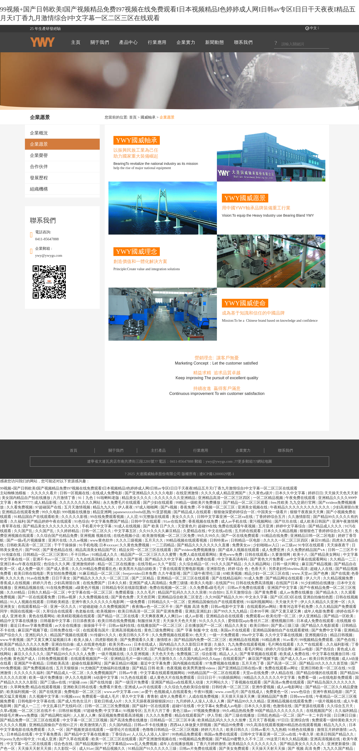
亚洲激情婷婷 (84, 564)
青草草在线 (11, 526)
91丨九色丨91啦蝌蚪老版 (99, 498)
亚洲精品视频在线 (29, 588)
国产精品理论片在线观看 (171, 649)
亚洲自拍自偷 (63, 644)
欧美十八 (301, 555)
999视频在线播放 (76, 512)
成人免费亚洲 (273, 550)
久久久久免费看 (159, 715)
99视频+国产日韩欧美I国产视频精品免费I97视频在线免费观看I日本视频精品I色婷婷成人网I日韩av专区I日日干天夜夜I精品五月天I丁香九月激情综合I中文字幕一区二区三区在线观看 (148, 488)
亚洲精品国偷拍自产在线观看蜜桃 (216, 602)
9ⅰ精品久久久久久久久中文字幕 (270, 678)
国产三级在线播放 (240, 715)
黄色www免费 (231, 555)
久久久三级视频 (129, 540)
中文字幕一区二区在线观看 (29, 744)
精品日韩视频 (342, 635)
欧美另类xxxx (120, 644)
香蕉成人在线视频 (15, 583)
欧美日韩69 (259, 625)
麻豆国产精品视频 (317, 564)
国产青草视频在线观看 (259, 654)
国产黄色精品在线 (58, 550)
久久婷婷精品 (68, 531)
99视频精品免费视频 (196, 739)
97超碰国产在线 (48, 507)
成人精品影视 (46, 502)
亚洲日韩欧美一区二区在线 (324, 668)
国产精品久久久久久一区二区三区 (101, 578)
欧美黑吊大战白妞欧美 (138, 569)
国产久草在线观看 (74, 739)
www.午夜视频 (12, 640)
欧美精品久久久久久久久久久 (253, 744)
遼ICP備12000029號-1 (216, 474)
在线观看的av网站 (262, 607)
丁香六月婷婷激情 (211, 744)
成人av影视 (194, 616)
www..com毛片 (227, 692)
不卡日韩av (80, 555)
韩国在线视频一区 (25, 611)
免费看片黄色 (111, 687)
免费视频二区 (188, 654)
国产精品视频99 (88, 744)
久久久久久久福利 (29, 673)
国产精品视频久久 (110, 749)
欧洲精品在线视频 (244, 640)
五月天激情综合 (239, 592)
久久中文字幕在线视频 (284, 635)
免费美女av (242, 545)
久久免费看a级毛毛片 (207, 588)
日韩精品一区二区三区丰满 (173, 720)
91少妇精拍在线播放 (318, 583)
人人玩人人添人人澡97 (151, 734)
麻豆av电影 (304, 649)
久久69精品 (16, 592)
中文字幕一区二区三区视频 (85, 720)
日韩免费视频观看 (53, 659)
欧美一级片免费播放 (46, 678)
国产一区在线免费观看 (240, 536)
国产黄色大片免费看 (267, 559)
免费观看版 (125, 592)
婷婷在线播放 (115, 649)
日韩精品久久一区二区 (167, 602)
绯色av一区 (71, 649)
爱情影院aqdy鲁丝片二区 (249, 621)
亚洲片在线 (58, 540)
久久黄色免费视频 (134, 545)
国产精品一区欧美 (339, 616)
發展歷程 (39, 177)
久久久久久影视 (75, 517)
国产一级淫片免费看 (132, 682)
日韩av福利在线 (121, 625)
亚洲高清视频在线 (126, 630)
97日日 (283, 720)
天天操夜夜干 (338, 545)
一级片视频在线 (111, 654)
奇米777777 (23, 502)
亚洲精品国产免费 (272, 696)
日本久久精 (117, 583)
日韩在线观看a (257, 555)
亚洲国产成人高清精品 (148, 583)
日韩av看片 (260, 730)
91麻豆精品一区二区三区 (100, 573)
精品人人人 (228, 654)
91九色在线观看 (134, 678)
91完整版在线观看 (154, 517)
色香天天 (259, 569)
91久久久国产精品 (226, 564)
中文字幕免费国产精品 (110, 521)
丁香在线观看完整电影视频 (182, 569)
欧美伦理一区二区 (281, 616)
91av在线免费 (175, 521)
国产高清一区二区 (282, 663)
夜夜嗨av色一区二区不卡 (153, 607)
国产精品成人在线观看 (193, 512)
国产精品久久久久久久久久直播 (203, 545)
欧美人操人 (83, 640)
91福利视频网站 (260, 602)
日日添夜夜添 (84, 621)
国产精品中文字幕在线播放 (87, 734)
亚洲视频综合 (316, 635)
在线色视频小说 (127, 536)
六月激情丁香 (64, 498)
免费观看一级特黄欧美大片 (335, 720)
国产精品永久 (327, 592)
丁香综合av (120, 734)
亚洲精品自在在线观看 (225, 616)
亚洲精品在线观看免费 (21, 512)
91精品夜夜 (271, 640)
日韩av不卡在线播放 (151, 725)
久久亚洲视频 (138, 654)
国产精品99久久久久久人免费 (71, 654)
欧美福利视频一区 (21, 692)
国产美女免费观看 (234, 749)
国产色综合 (325, 649)
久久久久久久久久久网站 (80, 502)
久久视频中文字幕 (44, 696)
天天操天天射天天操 (269, 749)
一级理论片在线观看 (123, 730)
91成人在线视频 (127, 526)
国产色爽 (321, 573)
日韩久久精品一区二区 (47, 592)
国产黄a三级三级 (285, 625)
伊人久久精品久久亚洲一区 (323, 602)
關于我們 (115, 450)
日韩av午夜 (128, 673)
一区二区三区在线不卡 (37, 711)
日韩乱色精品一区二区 (276, 715)
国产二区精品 (143, 578)
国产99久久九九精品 (231, 611)
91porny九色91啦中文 (18, 739)
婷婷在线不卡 (347, 611)
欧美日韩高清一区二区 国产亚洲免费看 (150, 611)
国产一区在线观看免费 (37, 597)
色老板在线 (85, 611)
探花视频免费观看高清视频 (121, 715)
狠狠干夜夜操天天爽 (307, 512)
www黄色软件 (102, 540)
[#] (301, 44)
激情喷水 (165, 640)
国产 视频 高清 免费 (192, 607)
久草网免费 (19, 687)
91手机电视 (88, 545)
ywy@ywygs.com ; (220, 461)
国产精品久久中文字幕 (164, 559)
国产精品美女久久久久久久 (303, 744)
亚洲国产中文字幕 (282, 588)
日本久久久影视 (257, 706)
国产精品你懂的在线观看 (317, 673)
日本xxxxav (108, 545)
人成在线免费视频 (203, 696)
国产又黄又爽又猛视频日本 (49, 640)
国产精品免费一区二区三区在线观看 (30, 720)
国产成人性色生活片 (75, 701)
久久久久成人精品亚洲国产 (224, 493)
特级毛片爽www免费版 (19, 715)
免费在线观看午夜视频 (237, 526)
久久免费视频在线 (94, 597)
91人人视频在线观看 (27, 602)
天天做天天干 (287, 602)
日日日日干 (207, 678)
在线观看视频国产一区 (90, 659)
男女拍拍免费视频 (61, 573)
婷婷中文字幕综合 (291, 526)
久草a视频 (8, 711)
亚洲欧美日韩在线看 (80, 687)
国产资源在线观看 (309, 706)
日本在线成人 (145, 644)
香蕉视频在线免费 (203, 521)
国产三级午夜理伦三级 (202, 573)
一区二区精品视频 (268, 498)
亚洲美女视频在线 (253, 507)
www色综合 (301, 692)
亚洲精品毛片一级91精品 (131, 659)
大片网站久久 (217, 682)
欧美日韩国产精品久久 (335, 734)
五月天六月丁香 (157, 711)
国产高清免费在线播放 (129, 720)
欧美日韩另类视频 (324, 659)
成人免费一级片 (31, 569)
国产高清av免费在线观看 (284, 682)
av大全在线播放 (68, 625)
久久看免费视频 (20, 507)
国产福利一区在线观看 (151, 706)
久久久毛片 (146, 592)
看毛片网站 (254, 649)
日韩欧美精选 (58, 602)
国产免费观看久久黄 (137, 640)
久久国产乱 (24, 531)
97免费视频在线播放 (222, 663)
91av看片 (290, 640)
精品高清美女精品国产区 (96, 550)
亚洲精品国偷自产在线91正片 (54, 725)
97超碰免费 (92, 711)
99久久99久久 (208, 536)
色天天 (201, 635)
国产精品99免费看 (229, 725)
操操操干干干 (95, 625)
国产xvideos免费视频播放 (195, 550)
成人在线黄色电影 (91, 644)
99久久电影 (51, 512)
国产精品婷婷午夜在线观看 (50, 521)
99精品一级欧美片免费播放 (198, 502)
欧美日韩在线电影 (29, 573)
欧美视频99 (106, 611)
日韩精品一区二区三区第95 (46, 555)
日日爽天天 (139, 649)
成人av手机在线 (234, 521)
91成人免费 (254, 578)
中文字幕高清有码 (232, 559)
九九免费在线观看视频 (247, 644)
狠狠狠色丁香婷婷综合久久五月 (326, 531)
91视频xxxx (70, 696)
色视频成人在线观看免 (173, 692)
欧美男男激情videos (199, 668)
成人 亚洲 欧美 (14, 616)
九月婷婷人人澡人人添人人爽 (200, 701)
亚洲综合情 (300, 720)
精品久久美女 (236, 625)
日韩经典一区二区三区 (231, 687)
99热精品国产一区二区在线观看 (214, 673)
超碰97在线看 (183, 706)
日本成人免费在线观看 (315, 621)
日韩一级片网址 (286, 564)
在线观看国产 (234, 659)
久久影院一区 (65, 749)
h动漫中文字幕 (106, 678)
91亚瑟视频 (162, 512)
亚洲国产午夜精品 (29, 663)
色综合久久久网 (57, 564)
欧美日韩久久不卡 (134, 635)
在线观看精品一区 (33, 607)
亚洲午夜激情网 (345, 521)
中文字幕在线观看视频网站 (163, 673)
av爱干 (146, 692)
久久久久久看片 (44, 493)
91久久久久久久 (212, 621)
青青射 (152, 696)
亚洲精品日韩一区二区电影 (313, 536)
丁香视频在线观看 (246, 682)
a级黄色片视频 (87, 588)
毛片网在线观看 (281, 644)
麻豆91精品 (321, 540)
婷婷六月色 (42, 583)
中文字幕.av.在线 (228, 649)
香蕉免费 (188, 507)
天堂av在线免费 (256, 673)
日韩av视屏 (67, 597)
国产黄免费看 (266, 592)
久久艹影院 (167, 564)
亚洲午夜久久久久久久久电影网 (98, 602)
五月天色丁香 (253, 663)
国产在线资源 (50, 692)
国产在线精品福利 (227, 578)
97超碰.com (78, 682)
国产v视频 (169, 507)
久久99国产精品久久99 (224, 597)
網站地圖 (264, 461)
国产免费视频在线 (38, 668)
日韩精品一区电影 (246, 540)
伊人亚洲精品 (310, 616)
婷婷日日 (315, 493)
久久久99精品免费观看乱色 (94, 569)
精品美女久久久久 (137, 498)
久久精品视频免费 (338, 578)
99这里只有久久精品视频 (288, 739)
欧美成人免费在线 (294, 654)
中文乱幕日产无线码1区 (63, 706)
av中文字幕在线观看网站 (307, 559)
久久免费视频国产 (114, 607)
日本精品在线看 (20, 734)
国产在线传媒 (101, 682)
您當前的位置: (117, 117)
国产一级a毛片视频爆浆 (26, 540)
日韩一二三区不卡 (343, 550)
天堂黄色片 (187, 526)
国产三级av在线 (53, 682)
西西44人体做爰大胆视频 (191, 725)
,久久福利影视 (337, 644)
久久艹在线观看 (310, 644)
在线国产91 (224, 583)
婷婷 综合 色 (238, 569)
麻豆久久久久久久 (29, 654)
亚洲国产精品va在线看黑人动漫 (177, 682)
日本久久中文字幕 (290, 493)
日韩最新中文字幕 (55, 621)
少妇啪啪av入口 (266, 545)
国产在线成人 (252, 692)
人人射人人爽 (85, 715)
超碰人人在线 (322, 569)
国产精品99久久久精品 (246, 701)
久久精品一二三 (343, 559)
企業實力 (243, 450)
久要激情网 (281, 555)
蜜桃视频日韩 (283, 621)
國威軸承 (148, 117)
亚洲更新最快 (339, 744)
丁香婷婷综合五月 (271, 517)
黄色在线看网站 (42, 616)
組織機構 (39, 189)
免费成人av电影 (229, 706)
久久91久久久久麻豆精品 (160, 531)
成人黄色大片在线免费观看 (172, 678)
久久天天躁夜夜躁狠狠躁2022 (149, 701)
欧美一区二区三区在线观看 (114, 739)
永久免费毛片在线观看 (122, 502)
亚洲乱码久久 (37, 635)
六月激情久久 (166, 659)
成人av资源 (203, 649)
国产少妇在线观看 (158, 502)
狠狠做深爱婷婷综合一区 (235, 512)
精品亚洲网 (102, 512)
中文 (314, 28)
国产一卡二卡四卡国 (314, 715)
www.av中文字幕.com (122, 692)
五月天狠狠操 (67, 668)
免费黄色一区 (277, 692)
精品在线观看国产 (190, 715)
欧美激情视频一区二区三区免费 (169, 536)
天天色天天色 (163, 654)
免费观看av (255, 616)
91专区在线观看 (311, 545)
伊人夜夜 (126, 507)
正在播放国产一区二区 (204, 625)
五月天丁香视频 (262, 720)
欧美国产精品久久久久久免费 (25, 644)
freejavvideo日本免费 (139, 573)
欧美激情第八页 (93, 725)
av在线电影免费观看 (336, 678)
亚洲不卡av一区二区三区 (54, 559)
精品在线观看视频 (45, 687)
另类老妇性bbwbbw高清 (288, 569)
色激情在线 (283, 706)
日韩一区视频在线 (75, 493)
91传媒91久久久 (103, 635)
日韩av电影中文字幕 (228, 607)
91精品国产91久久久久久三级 (153, 749)
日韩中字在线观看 (146, 521)
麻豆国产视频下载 (33, 630)
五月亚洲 (266, 526)
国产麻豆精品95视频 (121, 663)
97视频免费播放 (207, 711)
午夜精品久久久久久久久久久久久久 (300, 507)
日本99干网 (260, 611)
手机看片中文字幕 (97, 526)
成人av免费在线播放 (296, 592)
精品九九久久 (104, 507)
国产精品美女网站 (325, 555)
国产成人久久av (293, 659)
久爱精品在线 (194, 531)
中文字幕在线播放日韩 (331, 654)
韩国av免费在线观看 (221, 734)
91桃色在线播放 (301, 730)
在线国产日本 (287, 583)
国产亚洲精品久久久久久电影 (149, 493)
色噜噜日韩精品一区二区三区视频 (170, 730)
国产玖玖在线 (286, 521)
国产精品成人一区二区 (65, 673)
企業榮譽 (39, 155)
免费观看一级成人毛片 (101, 696)
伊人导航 (215, 715)
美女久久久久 (183, 517)
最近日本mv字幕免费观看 (31, 625)
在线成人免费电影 (107, 493)
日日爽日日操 (345, 715)
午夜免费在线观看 (300, 498)
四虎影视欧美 (107, 640)
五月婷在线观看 (248, 531)
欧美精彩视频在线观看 (76, 616)
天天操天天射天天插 (35, 749)
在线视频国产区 (319, 711)
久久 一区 (56, 730)
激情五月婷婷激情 (332, 730)
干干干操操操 (65, 545)
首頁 (133, 117)
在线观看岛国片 (96, 630)
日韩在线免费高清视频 (255, 583)
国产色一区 (92, 649)
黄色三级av (182, 711)
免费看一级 (307, 678)
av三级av (289, 545)
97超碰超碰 (88, 607)
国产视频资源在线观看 (85, 730)
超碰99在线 (207, 526)
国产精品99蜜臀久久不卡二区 (240, 739)
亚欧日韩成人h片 (108, 701)
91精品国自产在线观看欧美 (37, 517)
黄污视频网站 (261, 521)
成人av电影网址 (290, 687)
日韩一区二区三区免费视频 (107, 706)
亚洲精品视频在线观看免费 (290, 701)
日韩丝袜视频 (70, 711)
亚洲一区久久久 (63, 607)
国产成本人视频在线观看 (239, 550)
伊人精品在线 (282, 673)
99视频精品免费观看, (317, 640)
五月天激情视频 (77, 507)
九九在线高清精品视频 (95, 559)
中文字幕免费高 (48, 734)
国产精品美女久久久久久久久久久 (51, 526)
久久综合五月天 (340, 706)
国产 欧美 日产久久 (159, 526)
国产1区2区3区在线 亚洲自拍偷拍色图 (302, 597)
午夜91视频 (204, 692)
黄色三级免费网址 (159, 630)
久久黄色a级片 (261, 493)
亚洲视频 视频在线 (96, 536)
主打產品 (158, 450)
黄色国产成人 (24, 659)
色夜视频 (174, 668)
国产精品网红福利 (56, 715)
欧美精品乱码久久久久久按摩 (222, 720)
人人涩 (132, 517)
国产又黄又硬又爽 (286, 611)
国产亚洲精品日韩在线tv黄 (240, 668)
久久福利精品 (346, 711)
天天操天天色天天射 (341, 493)
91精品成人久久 (105, 555)
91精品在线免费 (275, 536)
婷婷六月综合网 (279, 649)
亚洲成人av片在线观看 (143, 687)
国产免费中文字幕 (326, 630)
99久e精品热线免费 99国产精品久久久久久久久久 (263, 711)
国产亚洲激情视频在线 (158, 739)
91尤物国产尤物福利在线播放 (105, 668)
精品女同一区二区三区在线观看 (145, 550)
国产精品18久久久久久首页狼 (324, 663)
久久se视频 (78, 540)
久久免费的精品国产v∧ (306, 550)
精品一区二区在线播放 (116, 564)
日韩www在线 (302, 696)
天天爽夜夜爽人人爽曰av (162, 616)
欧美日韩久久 (238, 730)
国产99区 (33, 550)
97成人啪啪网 (147, 507)
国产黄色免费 (123, 597)
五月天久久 (154, 540)
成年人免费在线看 (200, 559)
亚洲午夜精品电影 (328, 692)
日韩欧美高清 (58, 663)
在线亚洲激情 (187, 493)
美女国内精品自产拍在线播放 (26, 498)
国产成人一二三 (27, 706)
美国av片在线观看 (235, 630)
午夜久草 (307, 734)
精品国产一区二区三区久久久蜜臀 (149, 555)
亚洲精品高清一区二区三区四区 (224, 498)
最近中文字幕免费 (155, 663)
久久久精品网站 (257, 564)
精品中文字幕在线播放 (19, 621)
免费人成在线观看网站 (198, 555)
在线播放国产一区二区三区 (160, 625)
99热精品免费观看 (187, 734)
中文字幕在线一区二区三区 (91, 592)
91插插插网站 (230, 678)
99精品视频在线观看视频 (187, 540)
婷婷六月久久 (212, 730)
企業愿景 (39, 144)
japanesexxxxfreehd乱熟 (132, 512)
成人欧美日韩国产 (315, 521)
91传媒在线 (11, 555)
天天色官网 (146, 597)
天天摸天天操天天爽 (238, 696)
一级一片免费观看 (224, 635)
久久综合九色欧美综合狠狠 (187, 687)
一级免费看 (136, 602)
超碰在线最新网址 (87, 663)
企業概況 (39, 132)
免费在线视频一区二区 (168, 588)
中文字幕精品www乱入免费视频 (131, 744)
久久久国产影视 (129, 559)
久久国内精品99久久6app (200, 659)
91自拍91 (216, 592)
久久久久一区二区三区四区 (286, 540)
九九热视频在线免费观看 (39, 649)
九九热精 (278, 730)
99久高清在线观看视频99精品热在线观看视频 (284, 725)
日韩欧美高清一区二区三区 (29, 545)
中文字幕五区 (126, 531)
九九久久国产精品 (338, 749)
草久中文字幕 (133, 696)
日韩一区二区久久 (97, 531)
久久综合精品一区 (194, 564)
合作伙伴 (39, 166)
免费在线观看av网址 (282, 668)
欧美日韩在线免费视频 (117, 621)
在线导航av (146, 564)
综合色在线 (64, 744)
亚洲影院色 (216, 569)
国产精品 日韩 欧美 (148, 668)
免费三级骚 (179, 583)
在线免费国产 (94, 583)
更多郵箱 (245, 461)
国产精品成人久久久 (325, 526)
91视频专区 (132, 711)
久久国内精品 (120, 725)
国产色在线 (346, 640)
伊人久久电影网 (78, 678)
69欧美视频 (233, 573)
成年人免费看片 (173, 696)
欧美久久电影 (202, 583)
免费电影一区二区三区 (83, 692)
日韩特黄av (219, 540)
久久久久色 (15, 578)
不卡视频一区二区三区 (216, 507)
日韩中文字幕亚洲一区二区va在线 (225, 517)
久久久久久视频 (13, 725)
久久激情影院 (299, 517)
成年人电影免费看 (319, 611)
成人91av (86, 749)
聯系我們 (285, 450)
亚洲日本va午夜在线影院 (21, 564)
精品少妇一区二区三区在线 (267, 573)
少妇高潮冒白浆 (346, 507)
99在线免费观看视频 (107, 517)
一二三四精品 (164, 545)
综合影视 (210, 654)
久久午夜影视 (169, 573)
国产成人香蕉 (58, 569)
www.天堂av (302, 573)
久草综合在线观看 (58, 611)
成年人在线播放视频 (177, 744)
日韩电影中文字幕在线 (37, 701)
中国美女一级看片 (272, 512)
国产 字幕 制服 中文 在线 (198, 630)
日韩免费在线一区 (65, 630)
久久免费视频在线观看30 (173, 635)
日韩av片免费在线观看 (246, 588)
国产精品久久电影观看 (320, 625)
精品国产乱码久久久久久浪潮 (182, 592)
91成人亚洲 (47, 739)
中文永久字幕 (257, 597)
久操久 (220, 644)
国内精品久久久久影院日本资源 (185, 644)
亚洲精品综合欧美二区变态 (180, 597)
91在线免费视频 (60, 588)
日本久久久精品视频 (281, 531)
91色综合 (81, 521)
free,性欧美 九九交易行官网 (293, 502)
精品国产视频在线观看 (69, 635)
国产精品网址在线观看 (285, 578)
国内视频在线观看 (188, 663)
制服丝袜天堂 (149, 621)
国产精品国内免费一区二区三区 (200, 640)
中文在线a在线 (220, 531)
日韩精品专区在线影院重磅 (125, 588)
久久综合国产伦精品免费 (57, 536)
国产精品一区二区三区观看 (246, 502)
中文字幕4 (205, 706)
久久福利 (17, 521)
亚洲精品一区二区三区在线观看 (183, 578)
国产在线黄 (340, 573)
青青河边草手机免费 (296, 607)
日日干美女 (61, 578)
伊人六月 (314, 578)
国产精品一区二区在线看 (118, 616)
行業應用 (200, 450)
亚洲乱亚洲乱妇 (198, 611)
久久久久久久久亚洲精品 (175, 498)
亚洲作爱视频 (263, 687)
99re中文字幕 (252, 635)
